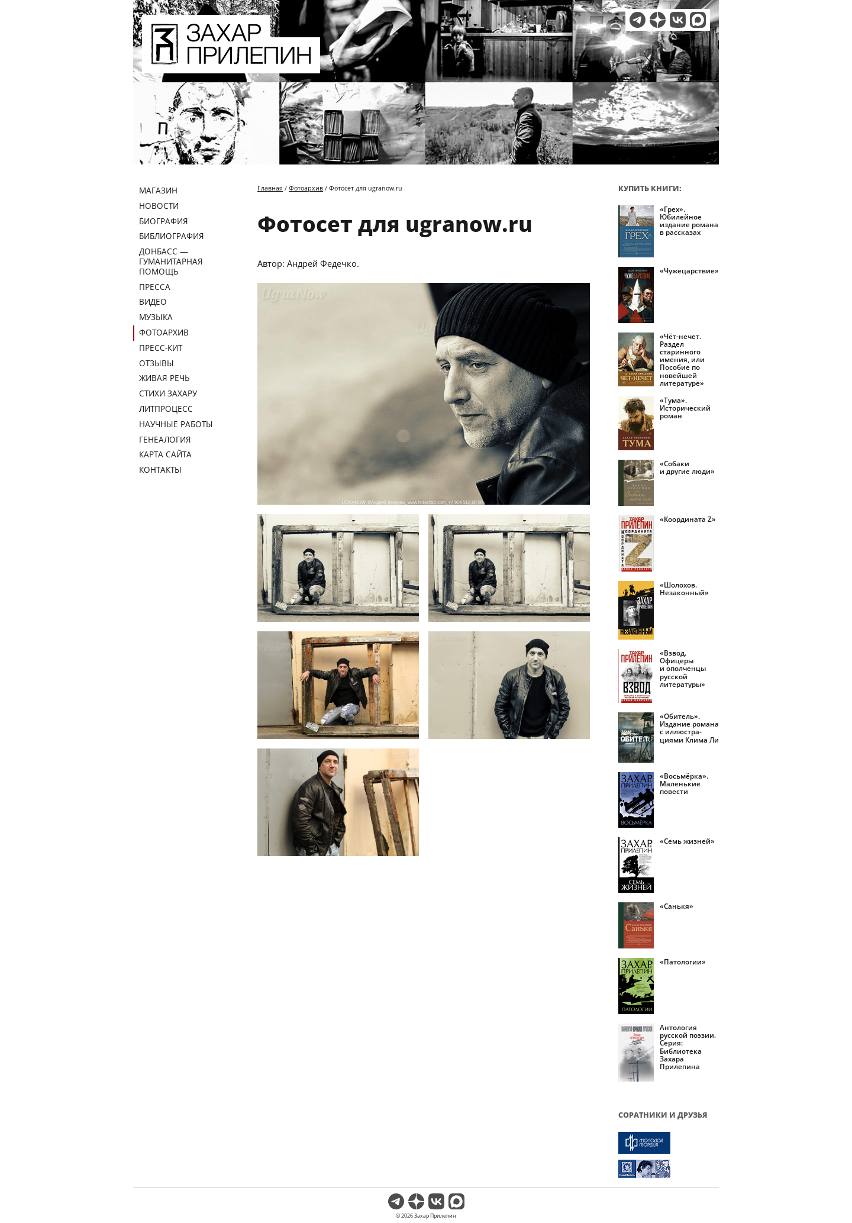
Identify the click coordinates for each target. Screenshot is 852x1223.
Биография (163, 221)
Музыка (156, 316)
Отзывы (156, 363)
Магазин (158, 190)
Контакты (160, 469)
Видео (153, 301)
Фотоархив (164, 332)
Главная (270, 187)
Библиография (171, 235)
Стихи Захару (168, 393)
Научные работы (176, 424)
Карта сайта (165, 454)
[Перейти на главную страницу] (231, 66)
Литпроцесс (166, 408)
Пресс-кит (160, 347)
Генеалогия (165, 439)
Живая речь (164, 377)
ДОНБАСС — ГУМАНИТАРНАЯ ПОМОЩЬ (171, 261)
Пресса (154, 286)
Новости (159, 205)
